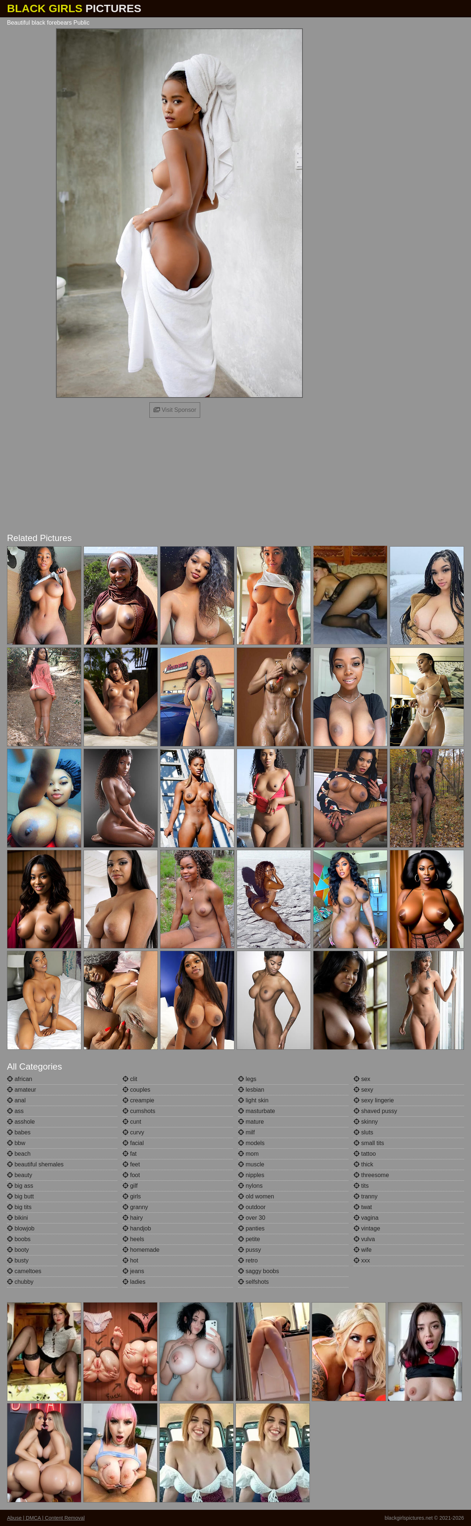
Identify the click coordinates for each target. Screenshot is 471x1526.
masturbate (256, 1111)
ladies (134, 1282)
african (19, 1079)
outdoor (252, 1207)
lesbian (251, 1090)
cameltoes (24, 1271)
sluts (363, 1132)
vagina (366, 1218)
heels (133, 1239)
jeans (133, 1271)
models (251, 1143)
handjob (137, 1228)
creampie (138, 1100)
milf (246, 1132)
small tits (369, 1143)
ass (15, 1111)
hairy (133, 1218)
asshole (21, 1122)
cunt (132, 1122)
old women (256, 1196)
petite (249, 1239)
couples (136, 1090)
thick (363, 1164)
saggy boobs (258, 1271)
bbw (16, 1143)
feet (131, 1164)
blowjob (21, 1228)
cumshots (139, 1111)
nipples (251, 1175)
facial (133, 1143)
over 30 (251, 1218)
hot (130, 1260)
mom (248, 1154)
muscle (251, 1164)
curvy (133, 1132)
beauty (19, 1175)
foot (131, 1175)
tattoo (365, 1154)
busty (18, 1260)
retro (248, 1260)
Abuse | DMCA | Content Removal (46, 1518)
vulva (364, 1239)
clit (130, 1079)
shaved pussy (375, 1111)
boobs (19, 1239)
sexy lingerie (374, 1100)
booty (18, 1250)
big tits (19, 1207)
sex (362, 1079)
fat (130, 1154)
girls (132, 1196)
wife (363, 1250)
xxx (362, 1260)
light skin (253, 1100)
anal (16, 1100)
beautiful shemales (35, 1164)
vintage (367, 1228)
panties (251, 1228)
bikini (17, 1218)
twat (363, 1207)
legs (247, 1079)
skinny (366, 1122)
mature (251, 1122)
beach (19, 1154)
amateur (21, 1090)
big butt (20, 1196)
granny (135, 1207)
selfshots (253, 1282)
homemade (141, 1250)
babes (19, 1132)
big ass (20, 1186)
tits (361, 1186)
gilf (130, 1186)
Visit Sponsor (174, 410)
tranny (366, 1196)
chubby (20, 1282)
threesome (371, 1175)
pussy (249, 1250)
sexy (363, 1090)
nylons (250, 1186)
